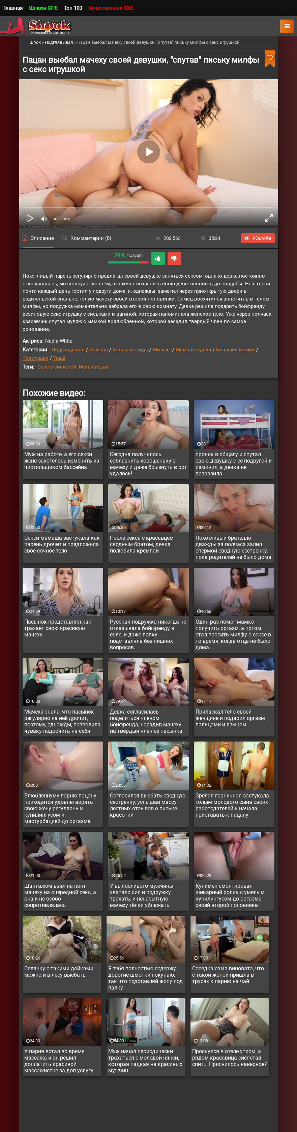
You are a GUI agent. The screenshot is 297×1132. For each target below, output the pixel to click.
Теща (59, 358)
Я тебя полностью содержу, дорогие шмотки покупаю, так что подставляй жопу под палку (145, 978)
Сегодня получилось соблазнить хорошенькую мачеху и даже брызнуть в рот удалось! (148, 464)
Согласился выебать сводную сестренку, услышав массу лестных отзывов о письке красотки (147, 805)
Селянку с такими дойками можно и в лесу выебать (58, 971)
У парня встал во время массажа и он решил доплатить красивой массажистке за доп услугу (58, 1061)
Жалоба (257, 238)
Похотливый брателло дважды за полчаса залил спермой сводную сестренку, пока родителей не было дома (233, 547)
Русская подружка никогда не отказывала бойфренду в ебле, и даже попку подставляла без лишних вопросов (148, 635)
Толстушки (36, 358)
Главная (13, 8)
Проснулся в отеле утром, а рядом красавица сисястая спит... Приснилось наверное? (229, 1057)
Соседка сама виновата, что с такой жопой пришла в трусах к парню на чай (228, 974)
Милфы (162, 350)
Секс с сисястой (57, 367)
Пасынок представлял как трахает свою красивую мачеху (57, 628)
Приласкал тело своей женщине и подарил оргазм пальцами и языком (230, 718)
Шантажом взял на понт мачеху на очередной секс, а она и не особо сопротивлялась (60, 895)
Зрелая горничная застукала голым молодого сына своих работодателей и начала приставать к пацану (232, 805)
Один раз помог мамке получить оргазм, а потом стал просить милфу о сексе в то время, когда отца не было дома (233, 635)
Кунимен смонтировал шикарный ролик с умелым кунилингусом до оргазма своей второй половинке (230, 895)
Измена (98, 350)
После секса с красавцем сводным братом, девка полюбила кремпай (142, 544)
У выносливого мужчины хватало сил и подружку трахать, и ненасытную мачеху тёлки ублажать (141, 895)
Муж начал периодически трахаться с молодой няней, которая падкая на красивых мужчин (145, 1061)
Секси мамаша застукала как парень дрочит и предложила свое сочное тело (62, 544)
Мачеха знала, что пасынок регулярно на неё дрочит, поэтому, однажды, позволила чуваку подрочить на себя (62, 721)
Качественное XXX (110, 8)
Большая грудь (130, 350)
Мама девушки (193, 350)
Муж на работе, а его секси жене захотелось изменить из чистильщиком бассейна (61, 460)
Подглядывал (68, 350)
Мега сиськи (94, 367)
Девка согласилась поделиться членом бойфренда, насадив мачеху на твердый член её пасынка (146, 721)
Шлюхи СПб (43, 8)
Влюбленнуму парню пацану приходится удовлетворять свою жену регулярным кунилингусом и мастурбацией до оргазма (60, 808)
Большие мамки (235, 350)
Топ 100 (73, 8)
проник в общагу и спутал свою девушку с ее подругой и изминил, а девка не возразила (234, 464)
